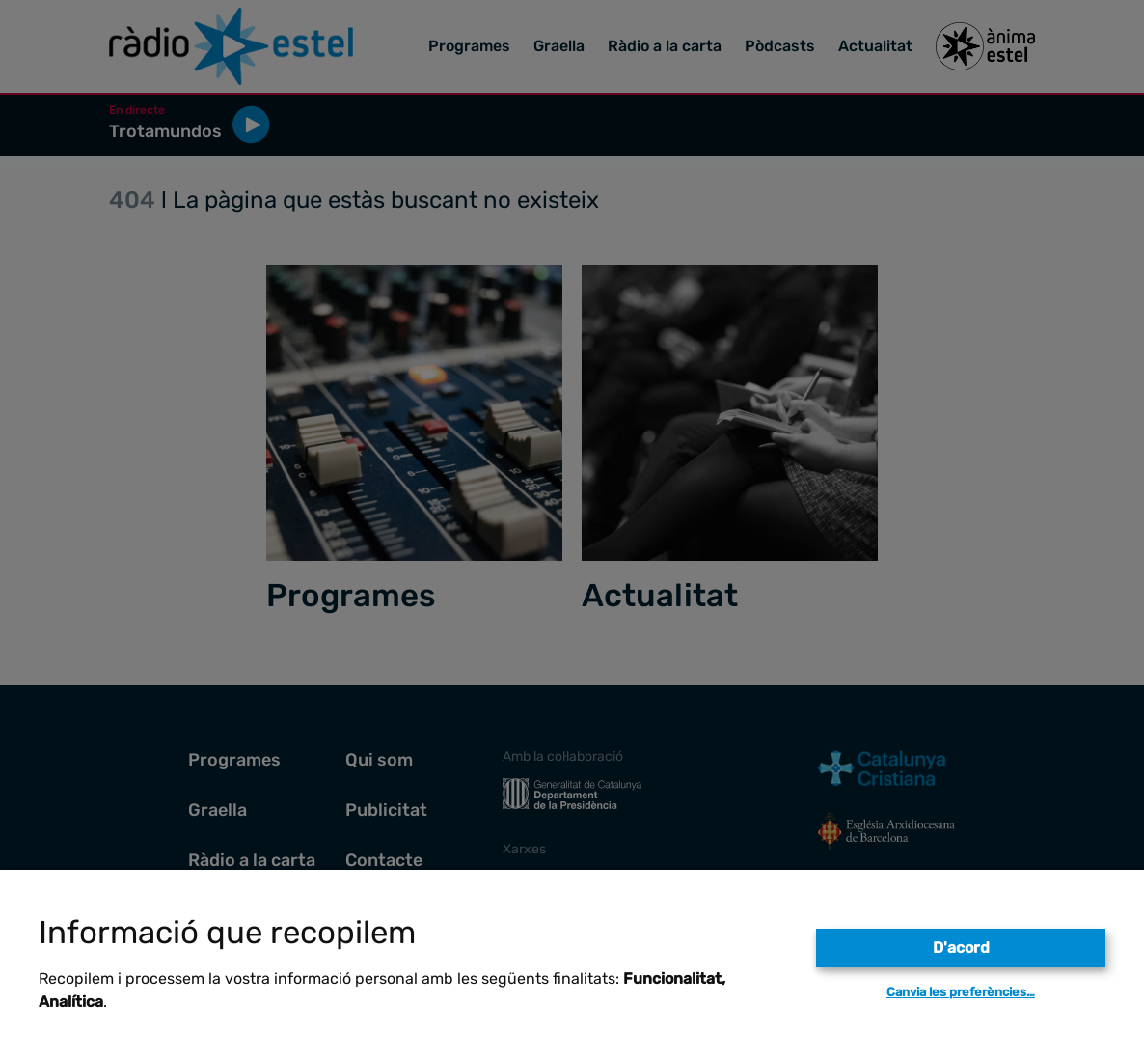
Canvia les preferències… (960, 992)
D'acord (961, 947)
